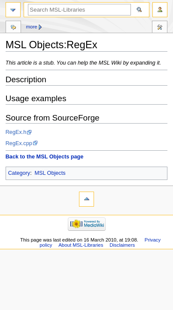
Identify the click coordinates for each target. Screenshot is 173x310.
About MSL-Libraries (80, 245)
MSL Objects (49, 173)
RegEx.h (16, 132)
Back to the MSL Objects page (45, 157)
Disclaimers (122, 245)
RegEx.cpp (19, 143)
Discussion (13, 28)
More (31, 26)
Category (19, 173)
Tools (159, 28)
